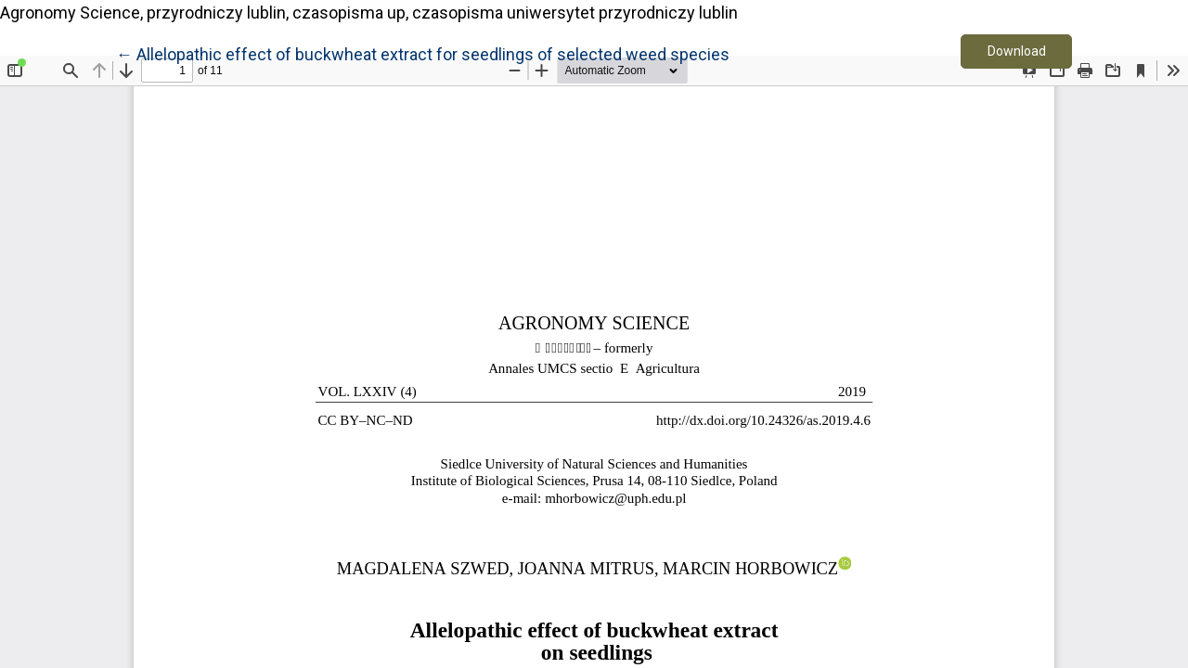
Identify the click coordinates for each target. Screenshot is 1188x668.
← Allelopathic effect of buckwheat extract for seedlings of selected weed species (423, 53)
